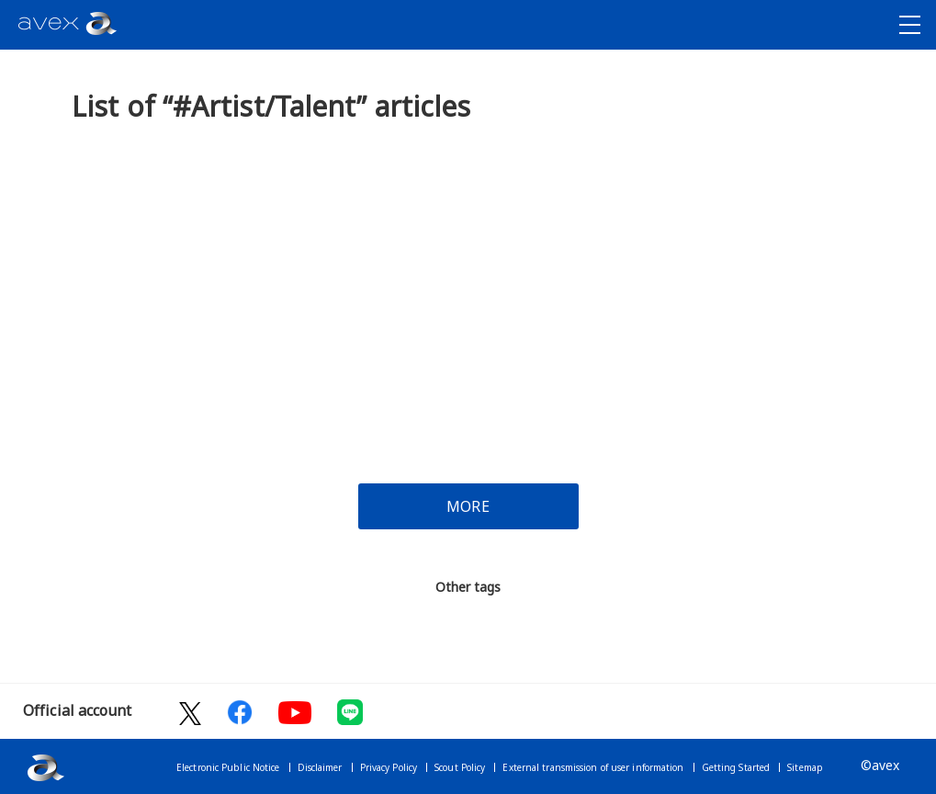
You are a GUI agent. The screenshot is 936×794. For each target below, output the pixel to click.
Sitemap (805, 767)
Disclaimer (320, 767)
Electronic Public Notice (227, 767)
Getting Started (736, 767)
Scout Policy (459, 767)
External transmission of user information (592, 767)
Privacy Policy (388, 767)
